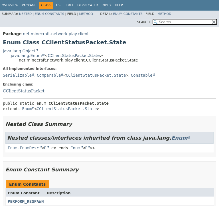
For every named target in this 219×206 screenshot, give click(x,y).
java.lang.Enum (26, 55)
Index (106, 5)
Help (119, 5)
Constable (142, 75)
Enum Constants (49, 14)
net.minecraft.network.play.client (56, 33)
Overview (10, 5)
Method (86, 14)
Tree (70, 5)
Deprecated (87, 5)
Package (29, 5)
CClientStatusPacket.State (74, 55)
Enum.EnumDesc (23, 148)
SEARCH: (144, 22)
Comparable (49, 75)
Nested (25, 14)
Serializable (17, 75)
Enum (27, 108)
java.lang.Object (19, 51)
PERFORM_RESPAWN (26, 201)
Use (59, 5)
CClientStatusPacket (23, 91)
